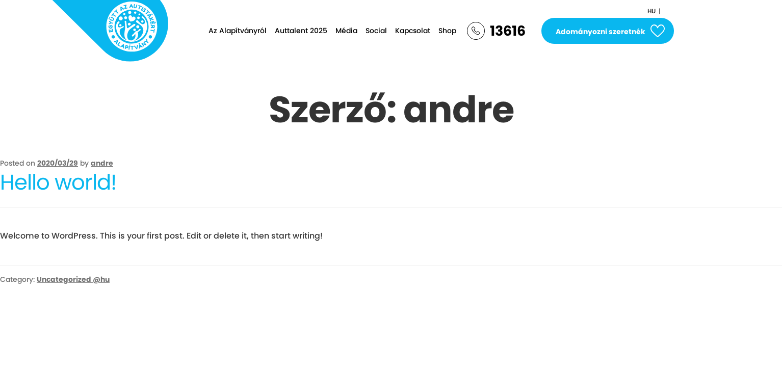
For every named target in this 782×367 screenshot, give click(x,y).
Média (346, 30)
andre (102, 163)
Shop (447, 30)
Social (376, 30)
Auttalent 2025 (301, 30)
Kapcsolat (412, 30)
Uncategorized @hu (73, 279)
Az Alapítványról (237, 30)
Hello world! (58, 182)
